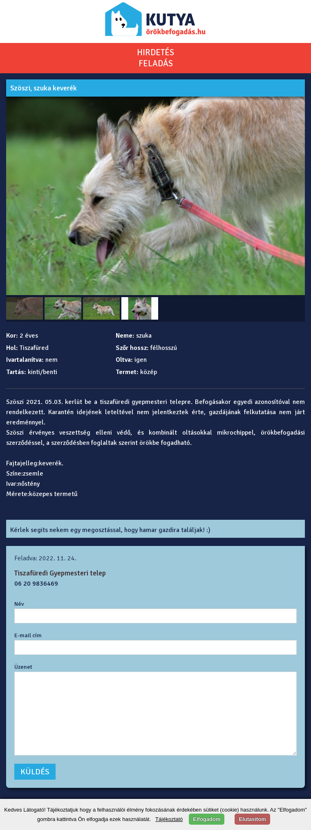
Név (19, 603)
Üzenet (23, 666)
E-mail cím (28, 635)
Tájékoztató (169, 819)
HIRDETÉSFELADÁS (155, 58)
